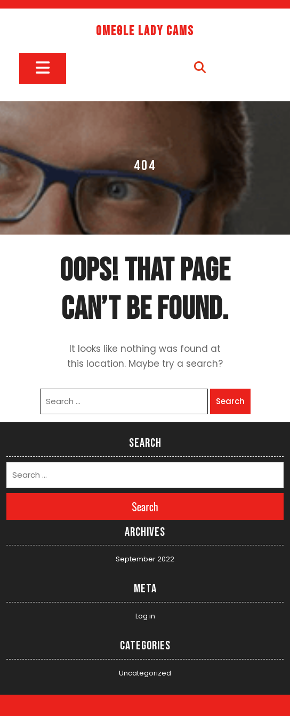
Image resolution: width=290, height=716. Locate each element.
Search (230, 401)
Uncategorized (145, 673)
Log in (145, 616)
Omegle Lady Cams (145, 31)
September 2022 (145, 559)
